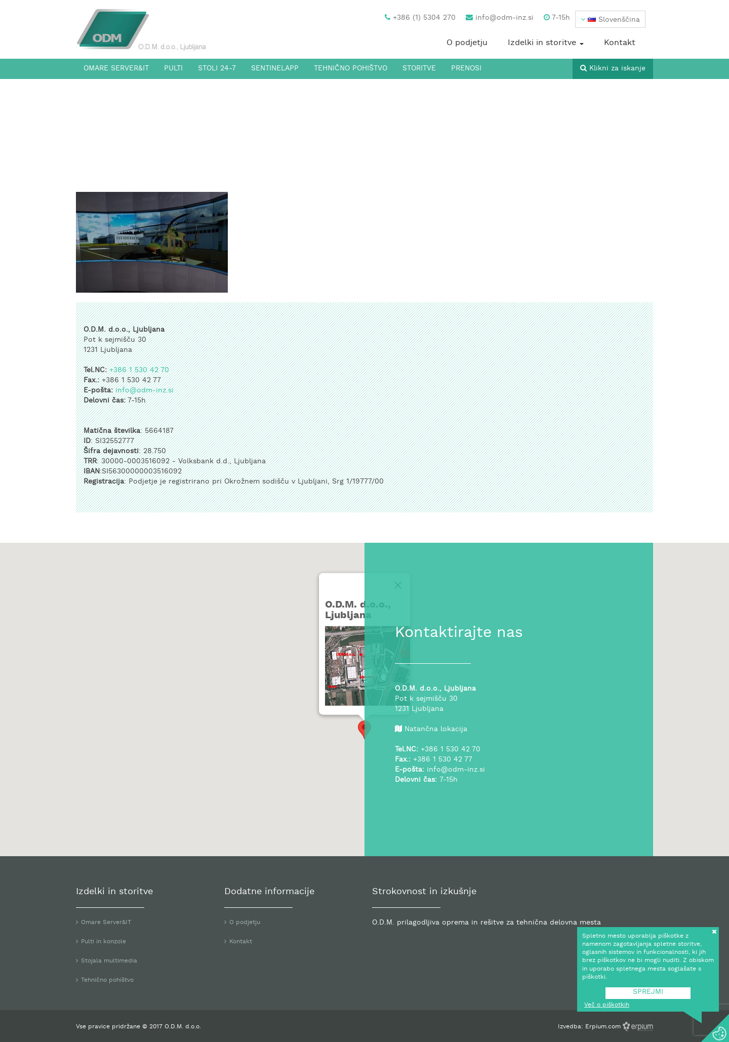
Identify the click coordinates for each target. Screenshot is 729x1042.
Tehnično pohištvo (350, 68)
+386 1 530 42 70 (139, 370)
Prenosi (466, 68)
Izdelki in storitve (546, 43)
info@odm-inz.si (500, 18)
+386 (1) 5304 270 (420, 18)
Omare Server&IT (116, 68)
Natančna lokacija (435, 729)
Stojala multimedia (109, 961)
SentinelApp (275, 68)
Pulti (173, 68)
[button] (610, 19)
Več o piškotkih (606, 1005)
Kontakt (619, 43)
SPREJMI (648, 992)
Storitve (419, 68)
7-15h (557, 18)
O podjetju (467, 43)
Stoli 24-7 (217, 68)
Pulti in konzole (103, 942)
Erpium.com (604, 1027)
